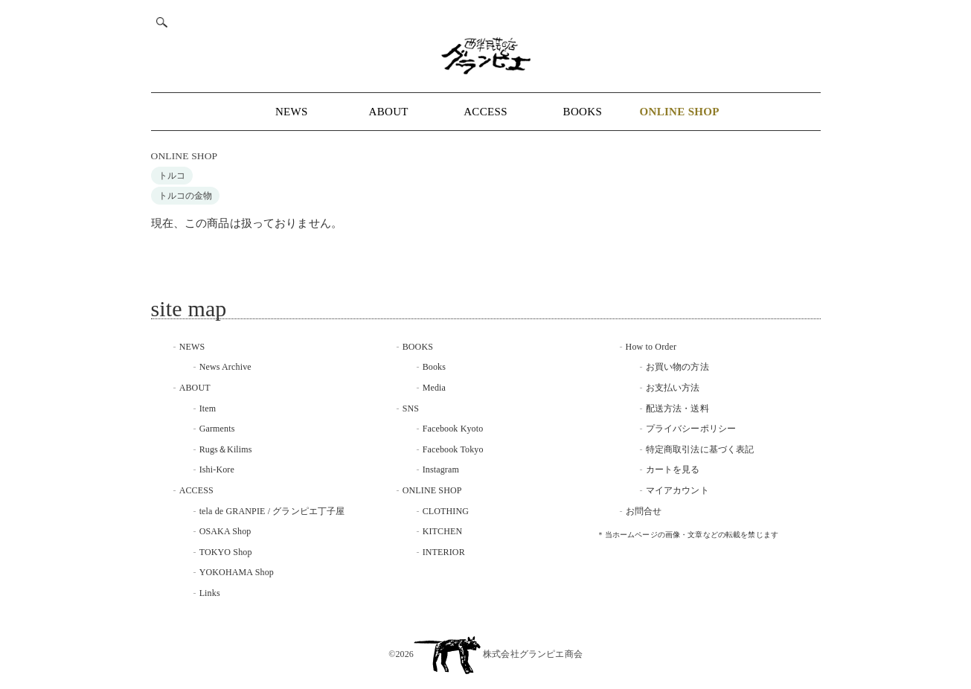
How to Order (651, 347)
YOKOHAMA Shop (236, 572)
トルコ (171, 175)
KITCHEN (443, 531)
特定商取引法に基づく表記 (700, 449)
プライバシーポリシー (691, 428)
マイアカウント (677, 490)
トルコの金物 (185, 195)
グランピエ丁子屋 (308, 511)
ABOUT (388, 112)
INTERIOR (444, 552)
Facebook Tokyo (453, 449)
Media (434, 387)
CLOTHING (446, 511)
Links (209, 593)
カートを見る (673, 469)
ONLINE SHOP (184, 155)
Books (434, 367)
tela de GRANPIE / (236, 511)
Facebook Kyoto (453, 428)
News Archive (225, 367)
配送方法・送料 (677, 408)
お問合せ (644, 511)
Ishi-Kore (216, 469)
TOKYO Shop (225, 552)
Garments (217, 428)
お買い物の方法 (677, 367)
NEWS (291, 112)
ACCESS (485, 112)
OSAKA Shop (225, 531)
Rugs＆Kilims (225, 449)
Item (208, 408)
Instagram (441, 469)
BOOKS (582, 112)
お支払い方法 (673, 387)
